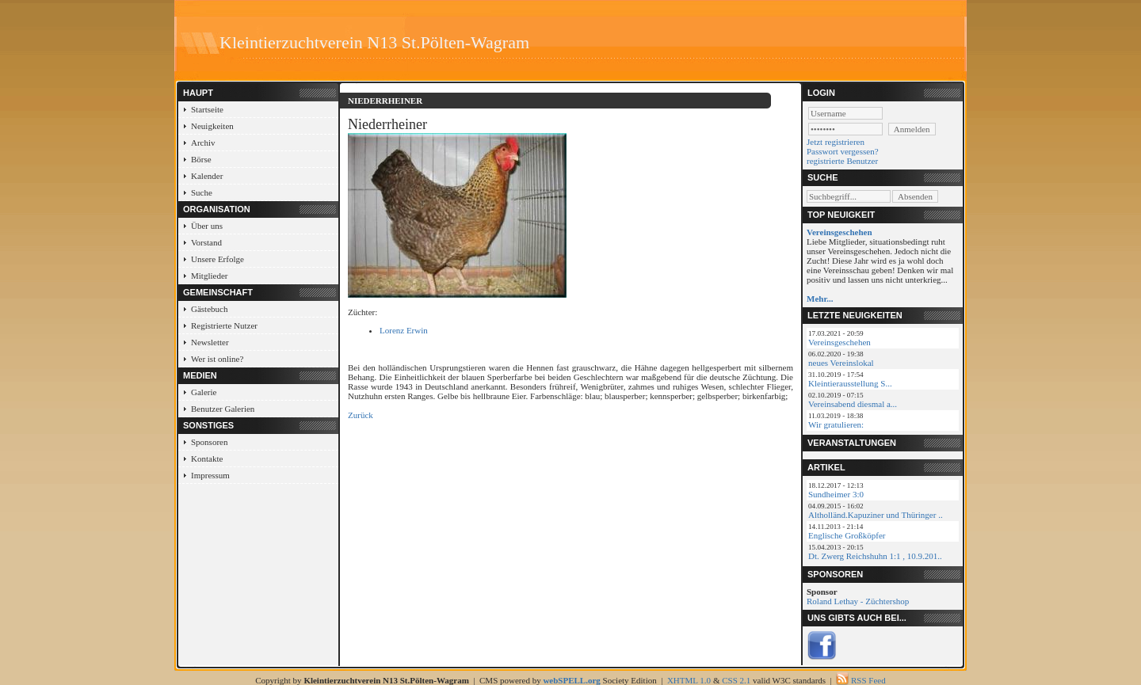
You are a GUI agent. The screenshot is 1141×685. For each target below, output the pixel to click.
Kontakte (207, 458)
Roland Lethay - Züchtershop (858, 601)
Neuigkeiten (212, 126)
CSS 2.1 (736, 680)
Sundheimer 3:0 (836, 494)
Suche (201, 192)
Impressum (210, 475)
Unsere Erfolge (217, 259)
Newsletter (210, 342)
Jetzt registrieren (835, 142)
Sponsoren (209, 442)
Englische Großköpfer (846, 535)
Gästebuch (209, 309)
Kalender (207, 176)
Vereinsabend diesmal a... (852, 404)
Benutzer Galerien (222, 408)
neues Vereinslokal (841, 362)
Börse (201, 159)
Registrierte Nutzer (224, 325)
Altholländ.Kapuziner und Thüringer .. (875, 514)
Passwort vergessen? (843, 151)
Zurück (360, 415)
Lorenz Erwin (404, 330)
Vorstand (206, 242)
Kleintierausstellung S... (850, 383)
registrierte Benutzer (842, 161)
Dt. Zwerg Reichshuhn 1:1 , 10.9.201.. (875, 556)
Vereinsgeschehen (839, 342)
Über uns (207, 225)
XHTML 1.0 (689, 680)
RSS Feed (868, 680)
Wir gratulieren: (836, 424)
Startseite (207, 109)
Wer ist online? (217, 358)
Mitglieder (209, 275)
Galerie (203, 392)
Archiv (203, 142)
